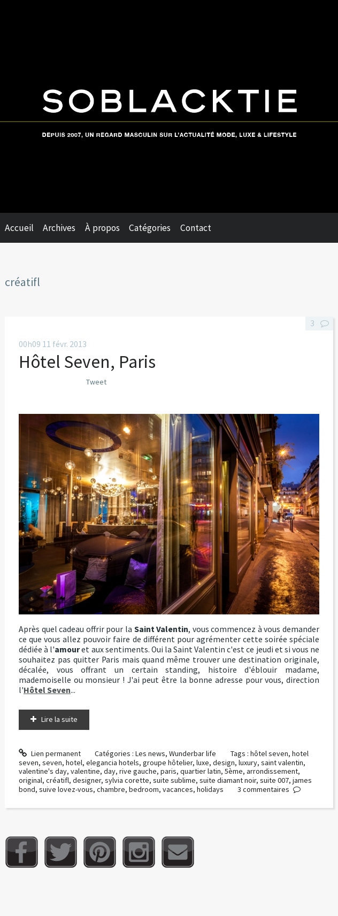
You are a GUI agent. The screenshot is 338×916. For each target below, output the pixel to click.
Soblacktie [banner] (169, 106)
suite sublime (174, 780)
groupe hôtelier (168, 762)
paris (168, 771)
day (110, 771)
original (30, 780)
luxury (248, 762)
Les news (150, 753)
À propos (102, 228)
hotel (74, 762)
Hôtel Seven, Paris (87, 361)
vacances (178, 789)
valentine (85, 771)
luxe (202, 762)
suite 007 (274, 780)
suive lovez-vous (66, 789)
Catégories (150, 228)
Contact (195, 228)
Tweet (96, 382)
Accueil (19, 228)
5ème (234, 771)
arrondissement (272, 771)
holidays (210, 789)
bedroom (144, 789)
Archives (59, 228)
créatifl (57, 780)
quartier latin (200, 771)
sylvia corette (127, 780)
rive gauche (138, 771)
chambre (111, 789)
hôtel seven (269, 753)
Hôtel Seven (47, 690)
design (224, 762)
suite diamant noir (227, 780)
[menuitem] (24, 228)
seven (52, 762)
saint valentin (282, 762)
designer (87, 780)
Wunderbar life (192, 753)
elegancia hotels (112, 762)
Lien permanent (50, 753)
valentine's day (43, 771)
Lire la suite (59, 719)
